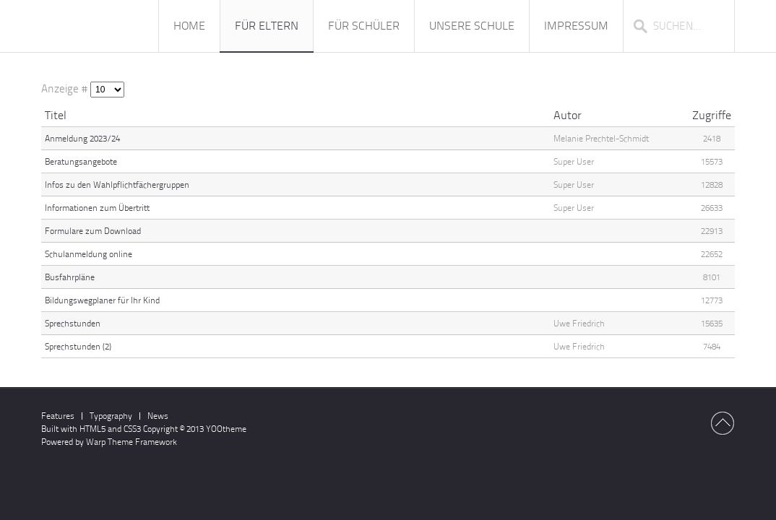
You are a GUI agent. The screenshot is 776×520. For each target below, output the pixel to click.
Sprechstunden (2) (78, 347)
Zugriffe (711, 115)
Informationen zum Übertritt (97, 208)
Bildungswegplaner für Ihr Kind (102, 300)
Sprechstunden (72, 323)
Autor (567, 115)
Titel (55, 115)
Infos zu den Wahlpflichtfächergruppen (117, 185)
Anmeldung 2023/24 (82, 139)
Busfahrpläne (70, 277)
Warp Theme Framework (131, 442)
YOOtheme (226, 429)
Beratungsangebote (81, 162)
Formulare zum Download (93, 231)
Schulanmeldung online (88, 254)
